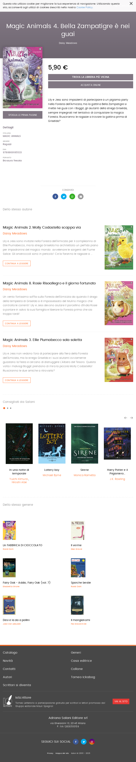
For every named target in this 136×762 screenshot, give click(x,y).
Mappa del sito (62, 753)
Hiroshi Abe (19, 482)
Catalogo (10, 652)
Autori (7, 677)
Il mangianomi (80, 620)
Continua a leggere (17, 264)
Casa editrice (81, 660)
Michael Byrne (52, 475)
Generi (76, 652)
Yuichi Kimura (19, 479)
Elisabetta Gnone (11, 587)
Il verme (76, 545)
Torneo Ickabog (83, 677)
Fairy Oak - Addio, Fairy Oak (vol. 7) (27, 582)
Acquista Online (91, 85)
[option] (19, 454)
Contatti (9, 668)
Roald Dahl (8, 549)
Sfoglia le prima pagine (22, 115)
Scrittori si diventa (17, 685)
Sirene (84, 470)
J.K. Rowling (117, 479)
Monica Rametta (85, 475)
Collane (77, 668)
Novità (8, 660)
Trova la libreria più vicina (90, 77)
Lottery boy (51, 470)
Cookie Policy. (84, 7)
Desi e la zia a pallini (16, 620)
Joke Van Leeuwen (12, 624)
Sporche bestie (81, 582)
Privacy (50, 753)
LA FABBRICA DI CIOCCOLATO (22, 545)
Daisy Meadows (68, 43)
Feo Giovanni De (79, 624)
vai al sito (121, 701)
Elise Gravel (76, 549)
